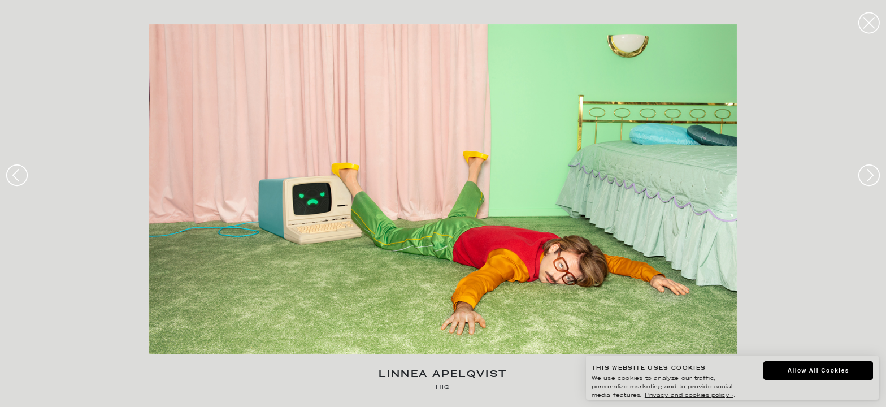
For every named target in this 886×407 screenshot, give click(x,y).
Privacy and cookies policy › (689, 395)
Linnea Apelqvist (443, 375)
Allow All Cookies (818, 370)
